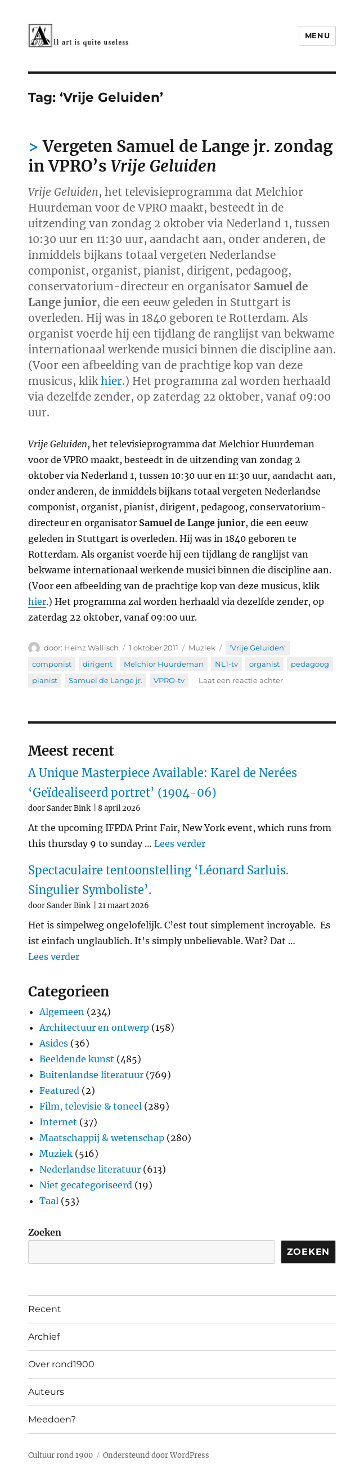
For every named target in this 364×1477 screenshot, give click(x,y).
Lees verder (179, 843)
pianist (44, 680)
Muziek (201, 647)
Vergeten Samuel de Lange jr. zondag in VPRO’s (180, 156)
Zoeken (44, 1232)
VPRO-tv (169, 680)
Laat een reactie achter (241, 680)
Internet (58, 1122)
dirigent (98, 663)
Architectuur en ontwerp (94, 1027)
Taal (49, 1200)
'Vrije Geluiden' (258, 647)
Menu (317, 35)
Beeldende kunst (76, 1059)
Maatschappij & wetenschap (101, 1137)
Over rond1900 (61, 1364)
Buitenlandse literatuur (91, 1074)
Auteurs (46, 1391)
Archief (44, 1336)
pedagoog (310, 663)
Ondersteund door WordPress (156, 1455)
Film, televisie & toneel (90, 1106)
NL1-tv (226, 663)
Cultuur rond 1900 (60, 1455)
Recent (44, 1309)
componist (51, 663)
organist (264, 663)
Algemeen (61, 1011)
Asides (53, 1043)
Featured (59, 1090)
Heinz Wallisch (91, 647)
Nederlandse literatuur (90, 1169)
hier (111, 381)
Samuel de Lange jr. (105, 680)
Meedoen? (52, 1419)
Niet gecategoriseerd (85, 1185)
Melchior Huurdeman (164, 663)
